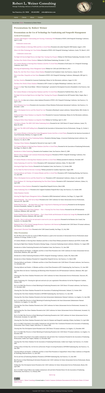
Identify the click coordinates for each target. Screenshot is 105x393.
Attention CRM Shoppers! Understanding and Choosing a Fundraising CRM (34, 38)
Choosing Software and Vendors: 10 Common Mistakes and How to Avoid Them (35, 173)
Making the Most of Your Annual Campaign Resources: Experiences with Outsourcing (37, 224)
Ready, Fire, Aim (18, 100)
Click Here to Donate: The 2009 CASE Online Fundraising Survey (32, 123)
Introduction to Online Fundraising (23, 151)
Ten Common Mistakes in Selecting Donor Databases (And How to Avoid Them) (36, 146)
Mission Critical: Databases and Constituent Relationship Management (33, 154)
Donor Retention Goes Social (22, 105)
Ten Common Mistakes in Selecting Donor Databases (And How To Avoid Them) (36, 63)
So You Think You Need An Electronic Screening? (27, 169)
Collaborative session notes (23, 43)
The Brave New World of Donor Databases (25, 60)
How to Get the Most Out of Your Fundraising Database (29, 138)
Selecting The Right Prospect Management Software (28, 196)
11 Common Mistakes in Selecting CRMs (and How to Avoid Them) (32, 47)
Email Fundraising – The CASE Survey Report (26, 199)
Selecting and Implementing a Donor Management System (29, 68)
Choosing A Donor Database (21, 143)
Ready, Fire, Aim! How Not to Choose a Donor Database (29, 72)
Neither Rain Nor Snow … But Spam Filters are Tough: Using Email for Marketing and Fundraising (41, 204)
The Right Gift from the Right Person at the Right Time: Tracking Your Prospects (36, 57)
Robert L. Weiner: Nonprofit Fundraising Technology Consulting (57, 391)
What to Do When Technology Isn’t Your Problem (27, 50)
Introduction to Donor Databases (23, 186)
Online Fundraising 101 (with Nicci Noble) (25, 163)
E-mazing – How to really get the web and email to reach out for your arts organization (37, 219)
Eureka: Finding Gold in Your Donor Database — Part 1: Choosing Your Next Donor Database (39, 209)
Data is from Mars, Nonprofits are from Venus (26, 75)
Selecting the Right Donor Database (23, 166)
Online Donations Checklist (21, 193)
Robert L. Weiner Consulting (26, 380)
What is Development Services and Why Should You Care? (30, 110)
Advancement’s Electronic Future (23, 229)
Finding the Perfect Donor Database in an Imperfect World (29, 115)
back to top (52, 375)
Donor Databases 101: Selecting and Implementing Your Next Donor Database (35, 181)
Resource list (17, 87)
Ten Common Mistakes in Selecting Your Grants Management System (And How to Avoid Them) (40, 133)
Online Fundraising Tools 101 (22, 189)
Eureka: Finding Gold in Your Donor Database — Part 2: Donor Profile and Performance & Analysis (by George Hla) (45, 214)
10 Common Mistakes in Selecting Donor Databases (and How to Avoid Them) (35, 159)
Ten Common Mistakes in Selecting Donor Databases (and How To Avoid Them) (36, 92)
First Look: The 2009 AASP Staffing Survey (26, 128)
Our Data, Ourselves (19, 80)
